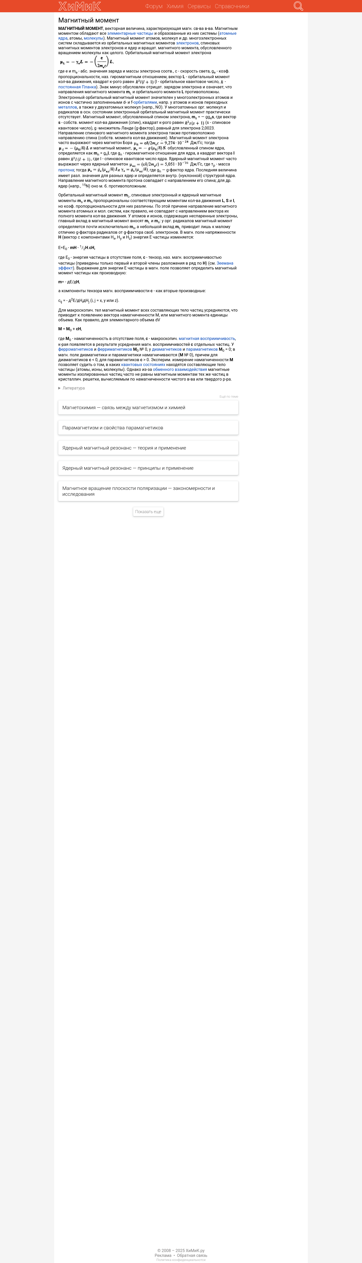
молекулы (93, 38)
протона (66, 170)
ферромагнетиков (75, 349)
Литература (74, 388)
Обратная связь (192, 1255)
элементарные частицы (130, 33)
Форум (154, 6)
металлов (67, 107)
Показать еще (148, 511)
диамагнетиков (167, 349)
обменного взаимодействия (180, 369)
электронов (187, 43)
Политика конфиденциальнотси (181, 1260)
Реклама (163, 1255)
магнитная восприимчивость (207, 338)
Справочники (232, 6)
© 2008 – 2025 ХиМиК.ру (181, 1250)
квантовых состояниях (143, 364)
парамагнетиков (202, 349)
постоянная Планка (77, 87)
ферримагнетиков (114, 349)
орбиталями (145, 102)
